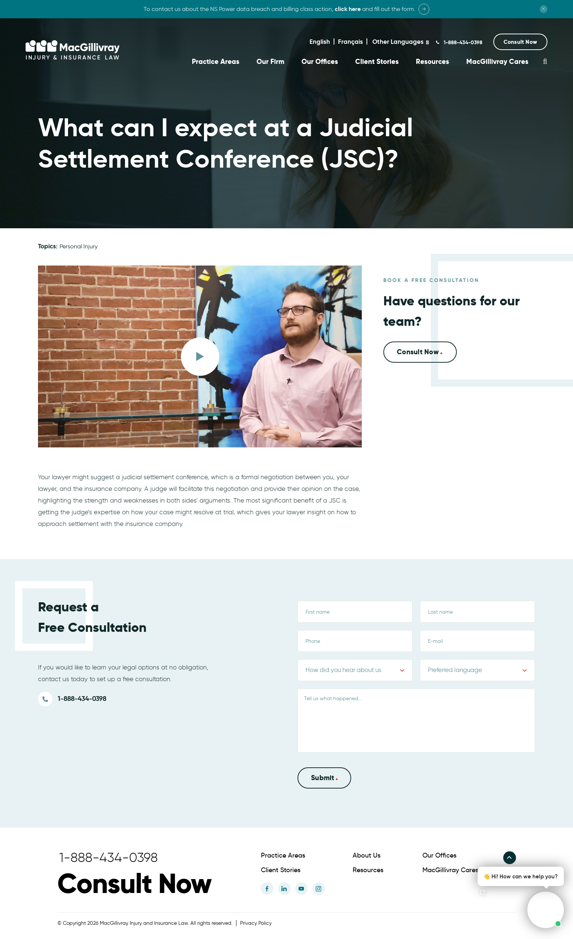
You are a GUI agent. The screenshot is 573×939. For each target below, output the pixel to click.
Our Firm (270, 61)
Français (350, 42)
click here (348, 9)
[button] (520, 42)
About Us (366, 855)
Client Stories (377, 61)
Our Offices (319, 61)
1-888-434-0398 (462, 42)
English (320, 42)
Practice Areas (215, 61)
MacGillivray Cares (497, 61)
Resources (432, 61)
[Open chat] (482, 892)
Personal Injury (79, 245)
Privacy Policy (256, 922)
